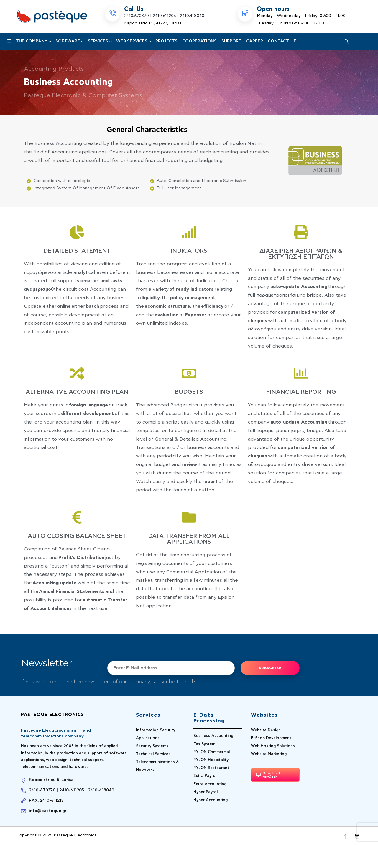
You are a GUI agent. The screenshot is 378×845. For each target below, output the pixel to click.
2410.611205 (164, 16)
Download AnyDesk (268, 775)
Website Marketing (269, 754)
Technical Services (153, 754)
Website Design (266, 730)
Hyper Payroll (205, 792)
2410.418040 (192, 16)
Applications (148, 738)
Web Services (133, 41)
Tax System (204, 744)
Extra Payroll (205, 776)
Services (99, 41)
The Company (33, 41)
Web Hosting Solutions (273, 746)
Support (231, 41)
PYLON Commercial (211, 752)
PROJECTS (166, 41)
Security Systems (152, 746)
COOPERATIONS (199, 41)
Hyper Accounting (210, 800)
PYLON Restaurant (211, 768)
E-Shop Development (271, 738)
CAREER (254, 41)
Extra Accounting (209, 784)
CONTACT (278, 41)
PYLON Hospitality (211, 760)
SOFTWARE (69, 41)
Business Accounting (213, 736)
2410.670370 (136, 16)
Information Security (155, 730)
